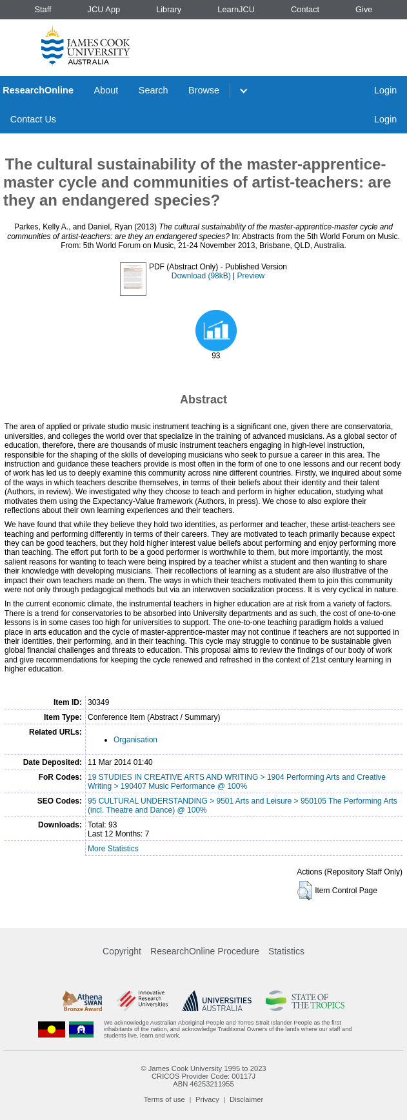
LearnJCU (236, 9)
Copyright (122, 951)
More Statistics (113, 848)
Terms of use (164, 1099)
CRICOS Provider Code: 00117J (203, 1076)
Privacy (207, 1099)
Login (385, 90)
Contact (305, 9)
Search (153, 90)
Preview (251, 275)
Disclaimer (246, 1099)
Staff (42, 9)
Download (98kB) (201, 275)
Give (363, 9)
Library (168, 9)
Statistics (286, 951)
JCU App (104, 9)
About (106, 90)
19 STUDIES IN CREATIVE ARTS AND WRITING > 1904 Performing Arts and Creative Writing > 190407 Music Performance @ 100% (237, 782)
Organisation (135, 739)
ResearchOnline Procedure (204, 951)
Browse (203, 90)
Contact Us (33, 119)
